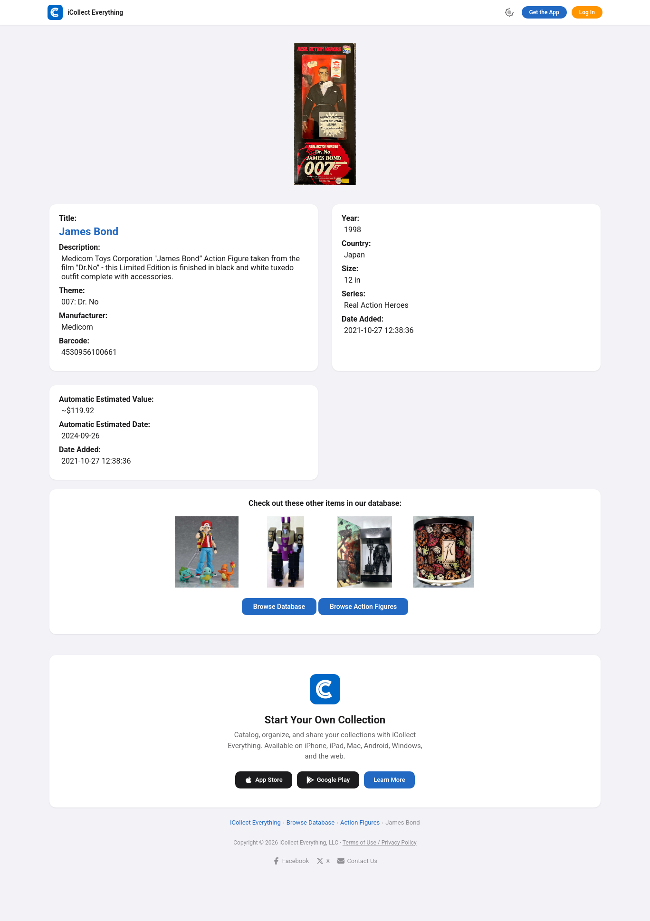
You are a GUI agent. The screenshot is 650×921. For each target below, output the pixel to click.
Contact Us (357, 860)
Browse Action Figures (363, 606)
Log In (587, 12)
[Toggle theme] (509, 12)
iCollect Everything (255, 822)
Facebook (291, 860)
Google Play (328, 779)
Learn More (389, 779)
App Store (263, 779)
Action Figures (360, 822)
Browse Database (279, 606)
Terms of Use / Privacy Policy (380, 842)
